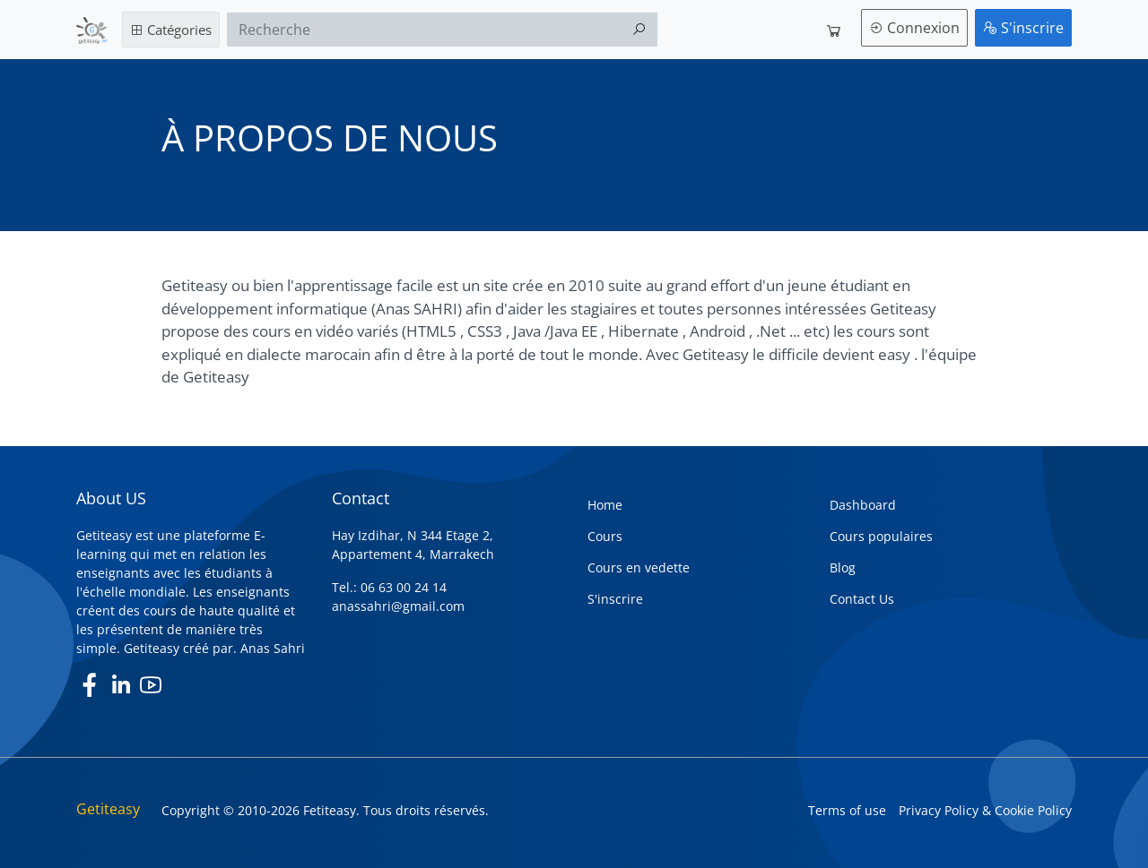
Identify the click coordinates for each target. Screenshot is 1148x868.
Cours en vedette (638, 567)
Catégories (171, 30)
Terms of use (847, 810)
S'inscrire (1023, 28)
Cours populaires (881, 536)
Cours (604, 536)
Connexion (914, 28)
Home (604, 504)
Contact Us (862, 598)
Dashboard (863, 504)
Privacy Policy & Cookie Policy (985, 810)
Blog (843, 567)
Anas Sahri (272, 648)
